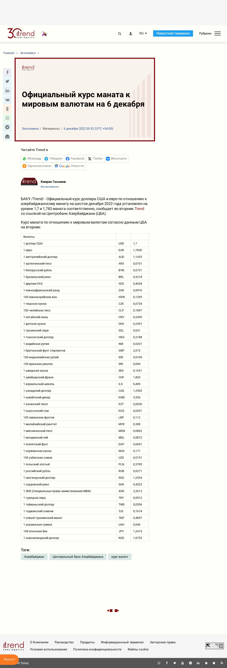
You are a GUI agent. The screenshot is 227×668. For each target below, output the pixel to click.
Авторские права (162, 642)
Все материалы (50, 186)
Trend (139, 208)
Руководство (64, 642)
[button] (7, 72)
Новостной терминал (173, 33)
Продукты (87, 642)
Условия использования (48, 649)
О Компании (39, 642)
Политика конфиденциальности (97, 649)
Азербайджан (34, 557)
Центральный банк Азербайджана (78, 557)
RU (141, 33)
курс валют (119, 557)
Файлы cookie (138, 649)
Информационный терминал (122, 642)
